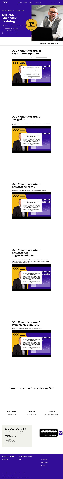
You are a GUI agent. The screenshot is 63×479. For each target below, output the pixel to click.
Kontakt (30, 2)
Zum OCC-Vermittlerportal (41, 57)
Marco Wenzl (51, 412)
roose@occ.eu (8, 439)
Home (3, 10)
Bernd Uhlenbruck (11, 412)
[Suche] (51, 2)
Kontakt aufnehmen (10, 445)
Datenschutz (44, 459)
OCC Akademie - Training (19, 10)
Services (25, 2)
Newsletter (43, 465)
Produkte (20, 2)
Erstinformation (44, 462)
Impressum (43, 455)
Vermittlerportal (8, 456)
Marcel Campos (31, 412)
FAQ (20, 459)
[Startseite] (5, 2)
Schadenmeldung (25, 456)
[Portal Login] (54, 2)
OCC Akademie (37, 2)
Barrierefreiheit (44, 468)
